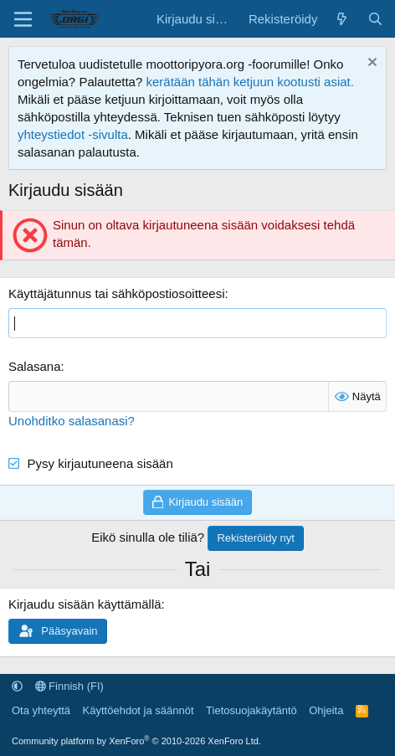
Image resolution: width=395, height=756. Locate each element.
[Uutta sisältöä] (342, 18)
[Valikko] (23, 19)
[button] (17, 686)
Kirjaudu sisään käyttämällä (85, 604)
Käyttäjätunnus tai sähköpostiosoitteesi (116, 293)
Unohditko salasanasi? (71, 421)
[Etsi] (375, 18)
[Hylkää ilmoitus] (370, 64)
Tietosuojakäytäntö (251, 710)
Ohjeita (326, 710)
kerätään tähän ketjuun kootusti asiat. (250, 82)
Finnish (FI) (69, 686)
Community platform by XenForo (136, 741)
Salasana (34, 366)
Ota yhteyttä (41, 710)
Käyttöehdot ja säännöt (138, 710)
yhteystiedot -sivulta (73, 134)
